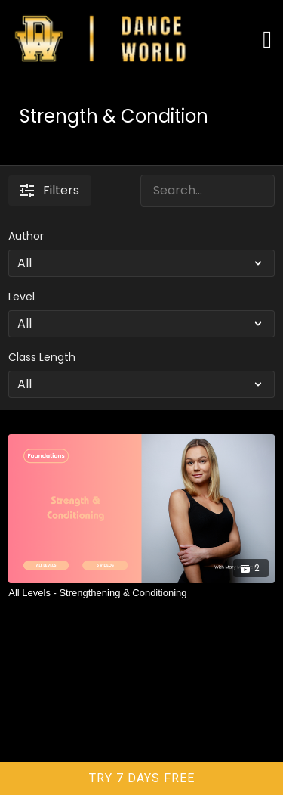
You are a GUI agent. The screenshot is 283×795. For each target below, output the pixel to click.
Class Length (41, 357)
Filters (49, 190)
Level (21, 296)
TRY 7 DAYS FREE (142, 778)
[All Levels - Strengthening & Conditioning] (141, 593)
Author (26, 236)
